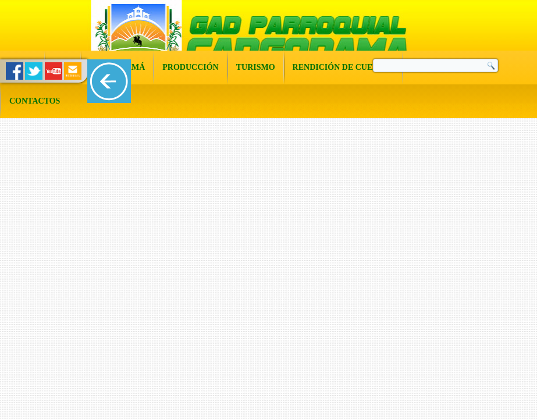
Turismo (255, 67)
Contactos (34, 101)
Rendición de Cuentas (343, 67)
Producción (190, 67)
